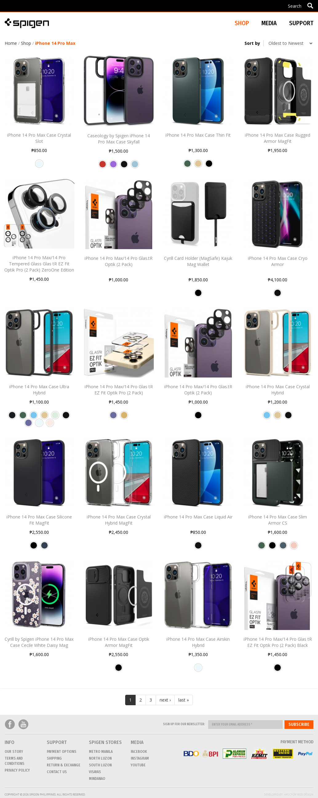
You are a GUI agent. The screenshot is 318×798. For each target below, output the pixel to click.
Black (209, 166)
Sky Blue (134, 166)
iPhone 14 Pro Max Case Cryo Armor (278, 261)
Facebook (10, 724)
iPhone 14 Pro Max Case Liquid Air (198, 517)
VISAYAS (95, 772)
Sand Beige (198, 166)
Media (269, 23)
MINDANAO (97, 778)
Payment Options (61, 751)
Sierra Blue (33, 417)
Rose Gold (293, 548)
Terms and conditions (14, 761)
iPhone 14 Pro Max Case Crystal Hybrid (278, 390)
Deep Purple (28, 425)
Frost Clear (55, 417)
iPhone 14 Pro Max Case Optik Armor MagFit (118, 642)
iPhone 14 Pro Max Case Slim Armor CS (277, 520)
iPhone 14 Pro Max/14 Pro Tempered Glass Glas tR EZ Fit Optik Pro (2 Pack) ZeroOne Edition (39, 264)
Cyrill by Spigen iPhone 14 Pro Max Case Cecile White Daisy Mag (39, 642)
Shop (26, 43)
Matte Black (124, 166)
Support (301, 23)
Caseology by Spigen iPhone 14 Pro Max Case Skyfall (118, 139)
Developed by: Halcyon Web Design (288, 794)
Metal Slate (283, 548)
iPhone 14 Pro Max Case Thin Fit (198, 135)
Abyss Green (187, 166)
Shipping (54, 758)
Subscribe (298, 724)
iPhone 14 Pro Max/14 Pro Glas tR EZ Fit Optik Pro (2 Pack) (119, 390)
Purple (113, 166)
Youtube (23, 724)
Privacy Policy (17, 770)
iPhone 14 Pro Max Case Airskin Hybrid (198, 642)
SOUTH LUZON (100, 765)
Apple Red (102, 166)
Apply (310, 5)
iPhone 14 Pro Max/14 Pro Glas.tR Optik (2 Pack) (119, 261)
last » (183, 700)
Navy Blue (44, 548)
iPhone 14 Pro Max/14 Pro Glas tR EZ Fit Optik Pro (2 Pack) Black (278, 642)
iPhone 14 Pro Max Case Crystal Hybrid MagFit (119, 520)
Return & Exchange (63, 765)
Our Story (14, 751)
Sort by (252, 43)
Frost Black (12, 417)
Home (11, 43)
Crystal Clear (39, 166)
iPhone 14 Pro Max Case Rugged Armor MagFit (277, 138)
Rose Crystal (50, 425)
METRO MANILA (101, 751)
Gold (124, 417)
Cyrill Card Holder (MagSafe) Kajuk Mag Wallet (198, 261)
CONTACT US (57, 772)
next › (165, 700)
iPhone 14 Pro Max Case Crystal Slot (39, 138)
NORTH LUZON (100, 758)
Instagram (140, 758)
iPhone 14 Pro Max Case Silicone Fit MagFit (39, 520)
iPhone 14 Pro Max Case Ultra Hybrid (39, 390)
